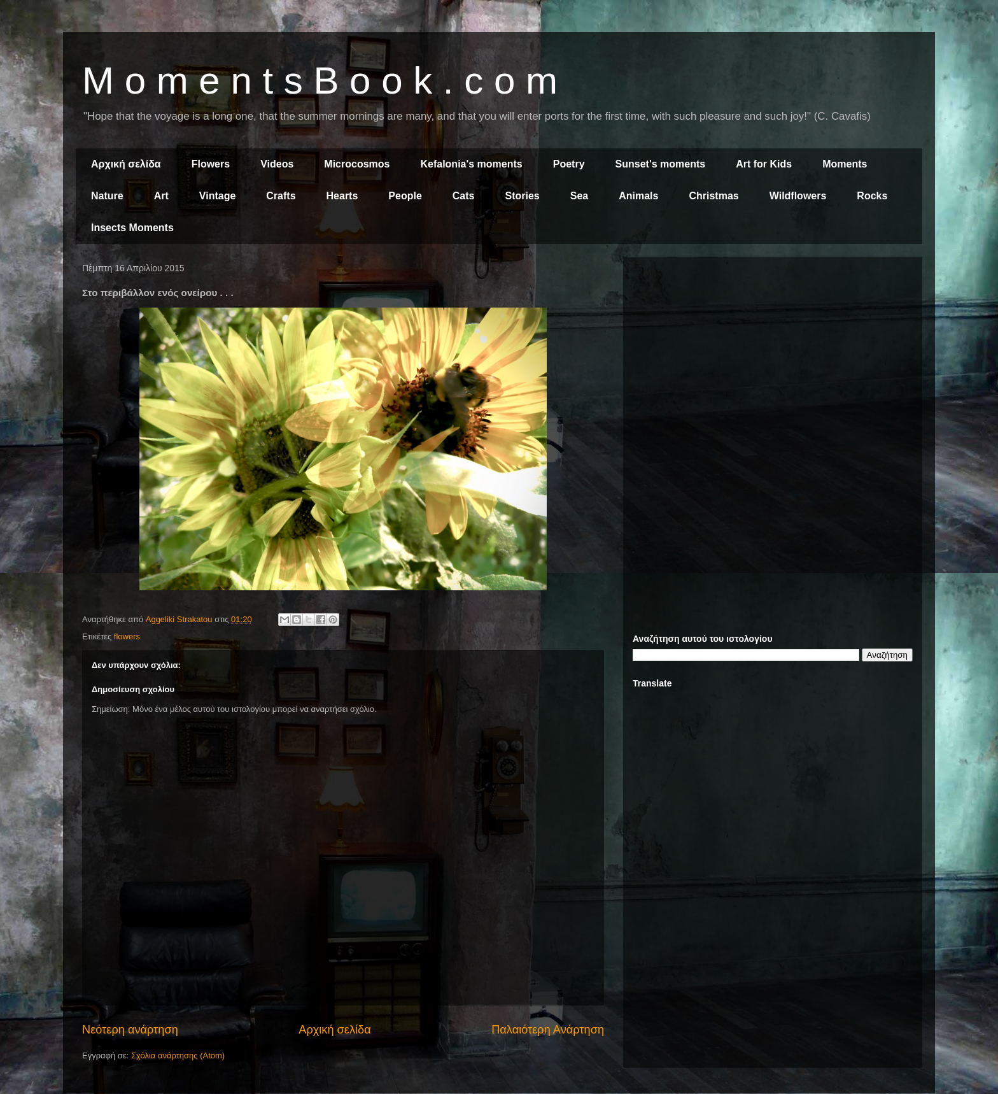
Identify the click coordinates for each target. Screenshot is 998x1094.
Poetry (569, 164)
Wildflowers (798, 195)
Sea (579, 195)
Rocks (872, 195)
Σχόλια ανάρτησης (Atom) (178, 1055)
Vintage (217, 195)
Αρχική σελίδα (126, 164)
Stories (522, 195)
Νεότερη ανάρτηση (130, 1029)
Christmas (713, 195)
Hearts (342, 195)
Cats (464, 195)
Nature (107, 195)
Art (161, 195)
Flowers (211, 164)
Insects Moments (132, 227)
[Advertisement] (773, 355)
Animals (638, 195)
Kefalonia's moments (471, 164)
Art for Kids (764, 164)
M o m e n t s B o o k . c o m (320, 80)
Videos (276, 164)
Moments (844, 164)
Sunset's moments (660, 164)
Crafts (280, 195)
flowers (127, 636)
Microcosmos (357, 164)
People (404, 195)
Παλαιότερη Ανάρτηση (547, 1029)
